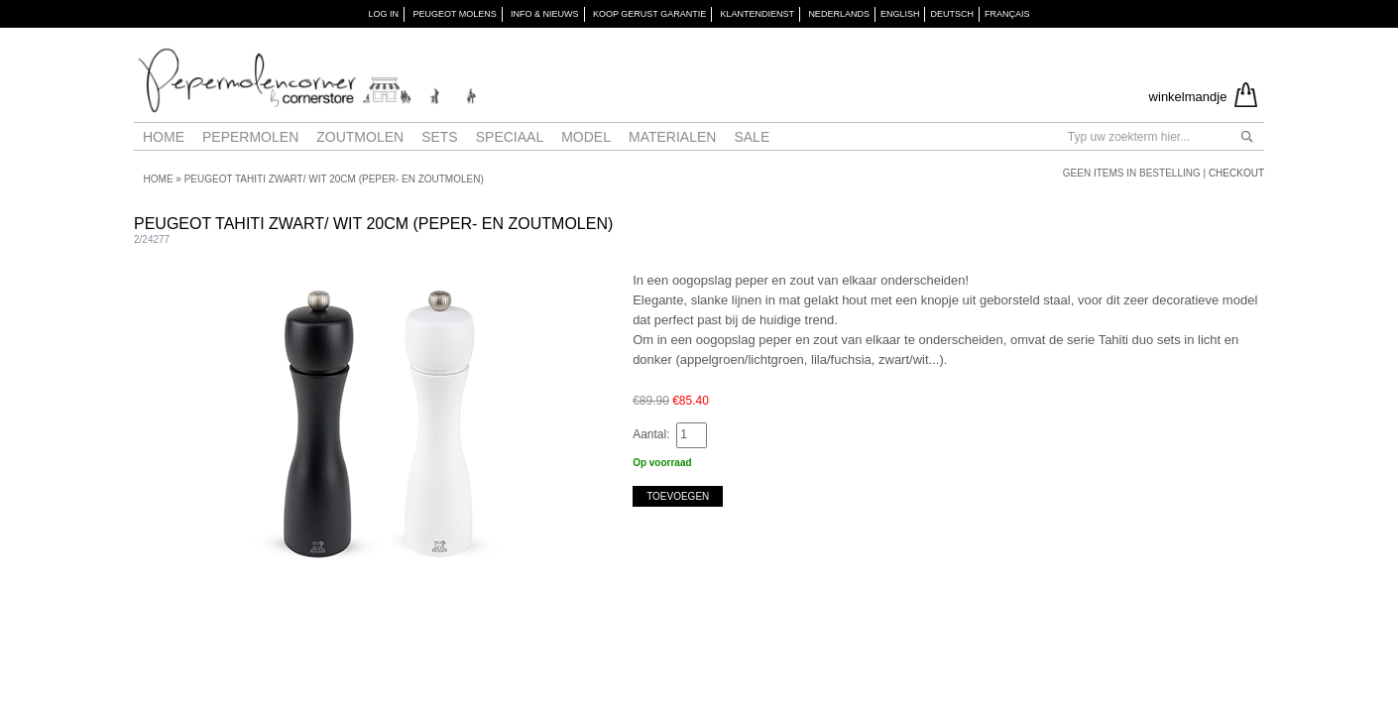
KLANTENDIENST (758, 14)
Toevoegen (677, 496)
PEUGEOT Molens (454, 14)
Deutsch (952, 14)
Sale (751, 137)
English (900, 14)
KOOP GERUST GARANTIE (649, 14)
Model (586, 137)
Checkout (1236, 173)
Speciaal (509, 137)
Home (163, 137)
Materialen (672, 137)
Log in (384, 14)
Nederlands (839, 14)
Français (1007, 14)
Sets (439, 137)
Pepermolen (250, 137)
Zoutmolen (360, 137)
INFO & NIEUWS (545, 14)
